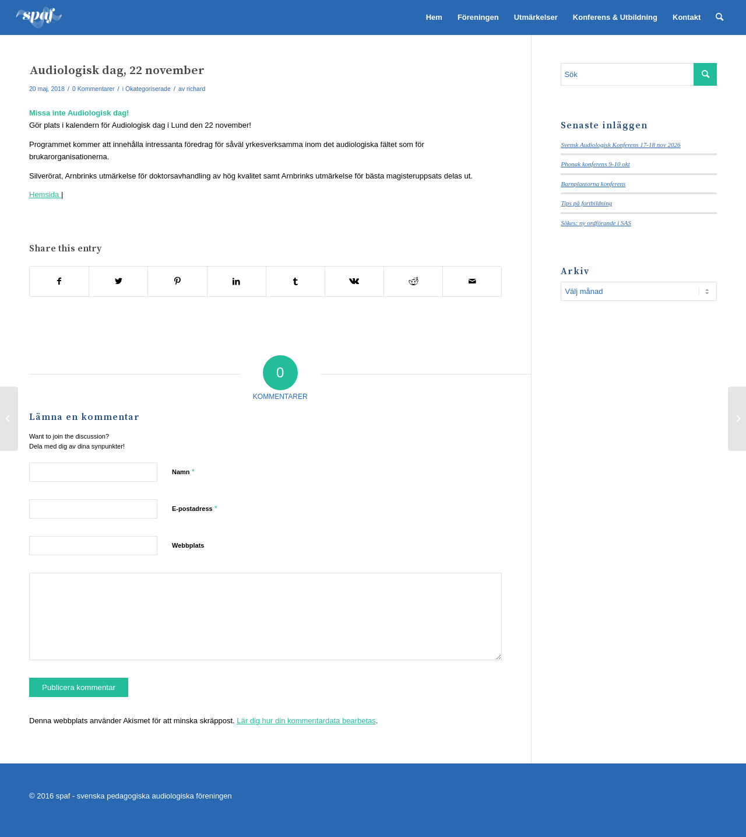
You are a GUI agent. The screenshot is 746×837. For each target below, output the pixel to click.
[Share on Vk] (354, 281)
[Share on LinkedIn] (236, 281)
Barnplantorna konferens (593, 183)
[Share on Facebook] (59, 281)
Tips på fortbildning (586, 202)
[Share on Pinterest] (177, 281)
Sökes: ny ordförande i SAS (596, 222)
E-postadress (194, 508)
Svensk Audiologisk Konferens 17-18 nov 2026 (620, 144)
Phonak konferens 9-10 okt (595, 163)
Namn (183, 471)
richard (195, 88)
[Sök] (719, 17)
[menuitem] (434, 17)
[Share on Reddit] (413, 281)
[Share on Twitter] (118, 281)
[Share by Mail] (472, 281)
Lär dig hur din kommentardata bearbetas (306, 720)
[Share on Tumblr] (295, 281)
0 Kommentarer (93, 88)
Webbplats (188, 545)
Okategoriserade (148, 88)
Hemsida (45, 194)
